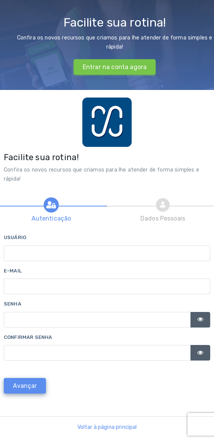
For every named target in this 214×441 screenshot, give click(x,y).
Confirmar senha (28, 337)
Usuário (15, 237)
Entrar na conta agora (114, 67)
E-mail (13, 271)
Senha (12, 304)
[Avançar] (25, 386)
